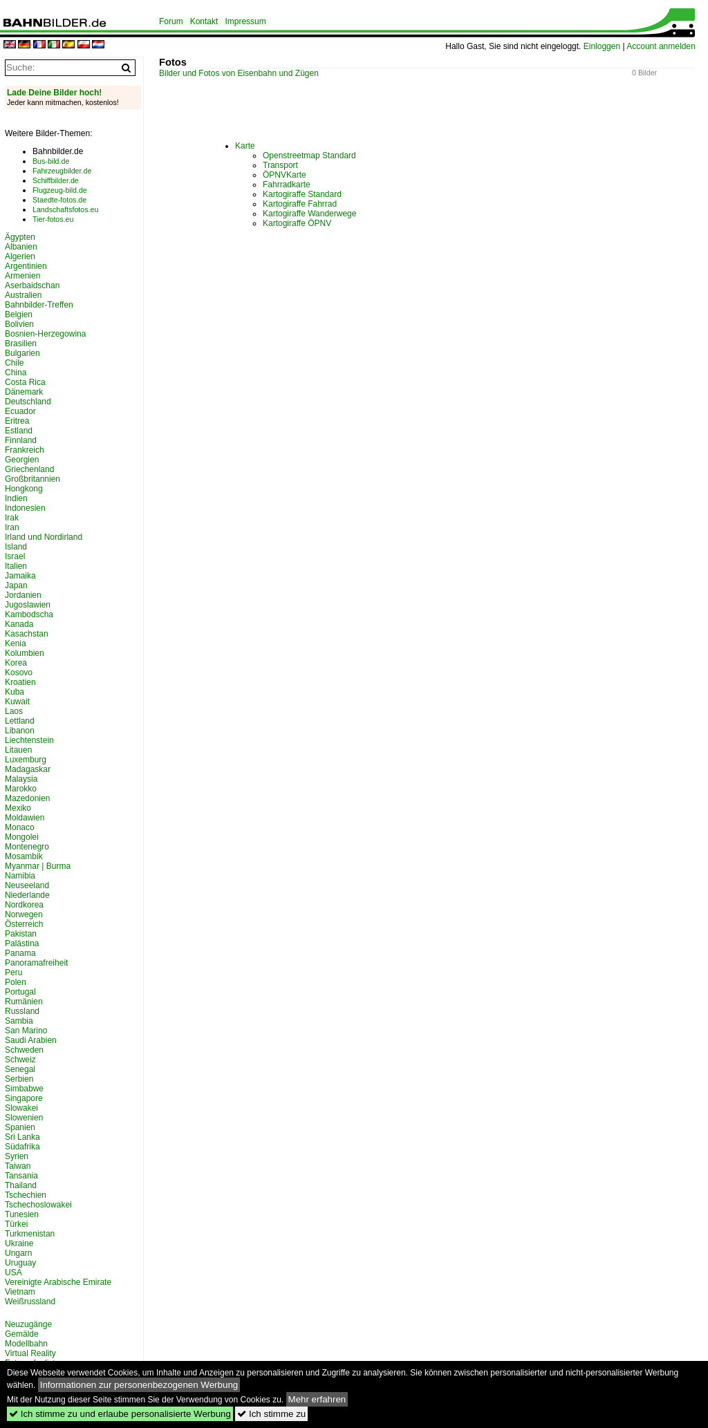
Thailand (21, 1185)
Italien (16, 566)
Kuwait (17, 701)
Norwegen (24, 914)
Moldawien (24, 818)
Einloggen (602, 46)
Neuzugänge (28, 1324)
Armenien (22, 276)
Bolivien (19, 324)
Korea (16, 663)
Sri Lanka (22, 1137)
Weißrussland (30, 1301)
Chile (14, 363)
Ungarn (18, 1253)
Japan (16, 585)
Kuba (14, 692)
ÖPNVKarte (284, 175)
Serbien (19, 1079)
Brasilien (21, 343)
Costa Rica (25, 382)
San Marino (26, 1030)
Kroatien (20, 682)
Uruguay (20, 1263)
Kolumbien (24, 653)
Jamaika (20, 576)
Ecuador (20, 411)
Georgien (22, 459)
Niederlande (27, 895)
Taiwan (17, 1166)
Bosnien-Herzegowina (45, 334)
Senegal (20, 1069)
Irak (12, 518)
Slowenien (24, 1117)
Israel (15, 556)
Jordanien (23, 595)
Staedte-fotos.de (59, 200)
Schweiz (20, 1059)
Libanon (20, 730)
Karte (245, 146)
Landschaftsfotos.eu (65, 209)
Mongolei (22, 837)
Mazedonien (27, 798)
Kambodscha (29, 614)
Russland (22, 1011)
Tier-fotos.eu (52, 219)
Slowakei (21, 1108)
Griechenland (29, 469)
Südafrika (22, 1147)
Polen (15, 982)
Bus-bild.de (50, 161)
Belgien (18, 314)
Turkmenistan (30, 1234)
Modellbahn (26, 1344)
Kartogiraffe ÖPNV (297, 223)
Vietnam (20, 1292)
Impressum (245, 21)
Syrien (16, 1156)
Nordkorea (24, 905)
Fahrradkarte (286, 184)
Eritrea (17, 421)
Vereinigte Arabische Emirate (58, 1282)
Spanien (20, 1127)
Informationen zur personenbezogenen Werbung (139, 1385)
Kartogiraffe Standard (302, 194)
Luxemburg (25, 759)
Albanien (21, 247)
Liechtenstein (29, 740)
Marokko (21, 788)
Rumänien (24, 1001)
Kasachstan (26, 634)
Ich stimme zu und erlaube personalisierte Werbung (120, 1414)
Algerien (20, 256)
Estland (18, 430)
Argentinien (26, 266)
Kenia (15, 643)
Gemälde (22, 1334)
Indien (16, 498)
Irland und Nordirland (43, 537)
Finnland (21, 440)
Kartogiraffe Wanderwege (309, 213)
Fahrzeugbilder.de (61, 171)
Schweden (24, 1050)
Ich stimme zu (271, 1414)
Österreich (24, 924)
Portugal (20, 992)
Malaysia (21, 779)
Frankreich (24, 450)
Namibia (20, 876)
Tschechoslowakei (38, 1205)
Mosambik (24, 856)
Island (16, 547)
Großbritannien (32, 479)
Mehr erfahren (317, 1399)
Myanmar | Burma (38, 866)
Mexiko (18, 808)
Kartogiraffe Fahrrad (300, 204)
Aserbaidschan (32, 285)
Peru (13, 972)
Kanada (19, 624)
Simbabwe (24, 1088)
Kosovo (18, 672)
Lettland (20, 721)
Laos (14, 711)
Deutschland (28, 401)
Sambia (19, 1021)
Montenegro (27, 847)
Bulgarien (22, 353)
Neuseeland (27, 885)
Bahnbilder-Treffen (39, 305)
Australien (23, 295)
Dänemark (24, 392)
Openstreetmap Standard (309, 155)
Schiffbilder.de (55, 180)
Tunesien (22, 1214)
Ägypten (20, 237)
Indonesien (25, 508)
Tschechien (25, 1195)
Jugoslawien (27, 605)
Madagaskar (27, 769)
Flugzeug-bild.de (59, 190)
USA (13, 1272)
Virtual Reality (30, 1353)
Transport (280, 165)
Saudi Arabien (31, 1040)
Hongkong (24, 489)
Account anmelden (660, 46)
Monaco (20, 827)
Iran (12, 527)
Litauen (18, 750)
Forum (171, 21)
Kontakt (204, 21)
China (15, 372)
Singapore (24, 1098)
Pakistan (21, 934)
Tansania (21, 1176)
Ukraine (19, 1243)
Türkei (16, 1224)
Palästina (22, 943)
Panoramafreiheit (36, 963)
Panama (20, 953)
